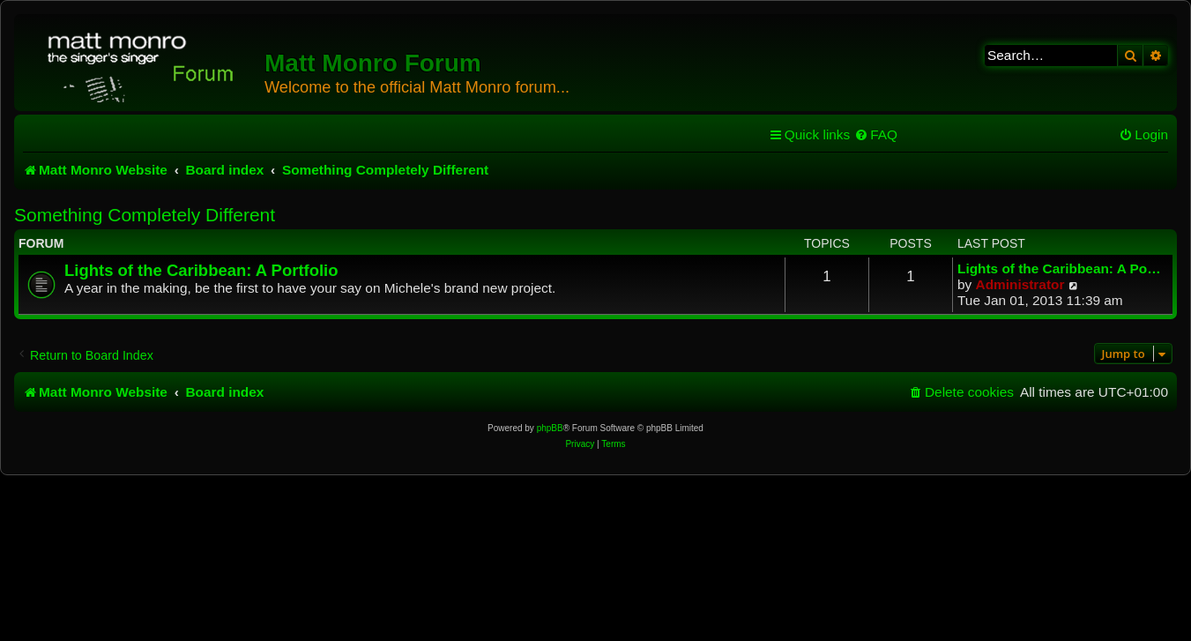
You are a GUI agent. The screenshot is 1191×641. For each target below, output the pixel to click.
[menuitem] (875, 135)
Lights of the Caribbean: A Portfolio (201, 270)
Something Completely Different (144, 215)
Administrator (1020, 284)
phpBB (550, 428)
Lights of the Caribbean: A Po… (1059, 268)
